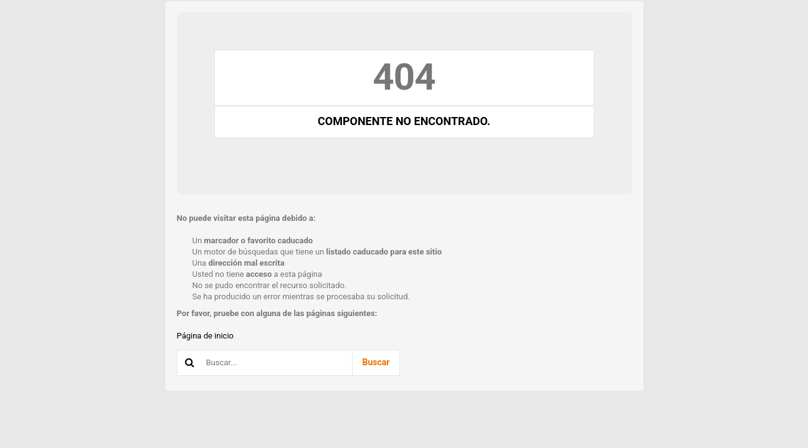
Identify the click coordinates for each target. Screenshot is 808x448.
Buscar (376, 362)
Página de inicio (205, 335)
